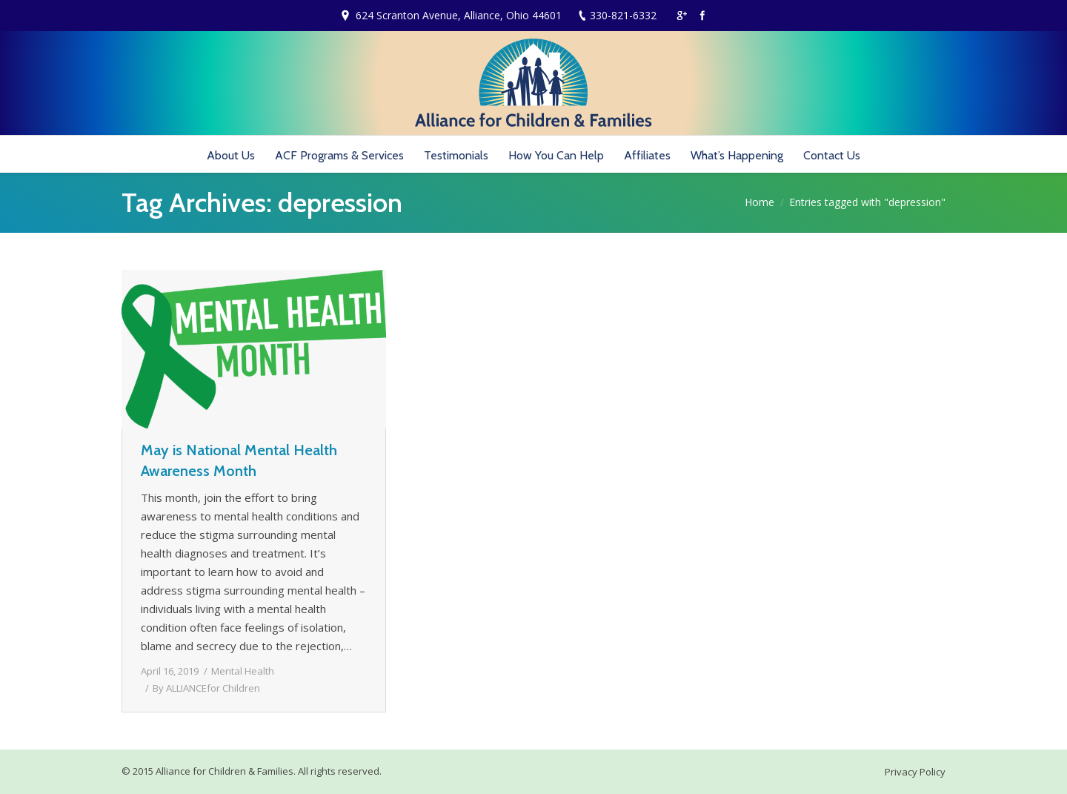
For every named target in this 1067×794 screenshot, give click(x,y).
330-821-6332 (623, 15)
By (206, 688)
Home (759, 202)
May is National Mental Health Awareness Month (239, 460)
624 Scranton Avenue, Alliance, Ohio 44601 (459, 15)
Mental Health (242, 671)
